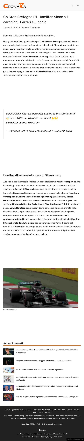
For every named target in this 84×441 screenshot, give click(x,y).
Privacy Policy (46, 437)
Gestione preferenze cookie (75, 439)
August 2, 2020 (63, 130)
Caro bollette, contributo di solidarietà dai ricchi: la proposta (39, 370)
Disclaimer (58, 437)
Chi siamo (26, 437)
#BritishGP (67, 113)
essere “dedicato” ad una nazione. (31, 234)
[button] (72, 5)
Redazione (36, 437)
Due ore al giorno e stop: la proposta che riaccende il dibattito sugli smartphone (47, 397)
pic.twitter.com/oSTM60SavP (23, 122)
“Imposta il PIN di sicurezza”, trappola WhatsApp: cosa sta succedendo (43, 361)
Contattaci (58, 424)
